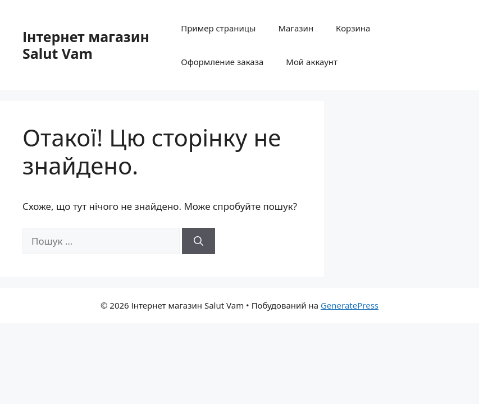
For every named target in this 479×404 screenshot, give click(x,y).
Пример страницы (218, 28)
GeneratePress (349, 305)
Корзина (353, 28)
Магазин (295, 28)
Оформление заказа (222, 61)
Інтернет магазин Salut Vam (85, 45)
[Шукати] (198, 241)
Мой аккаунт (311, 61)
